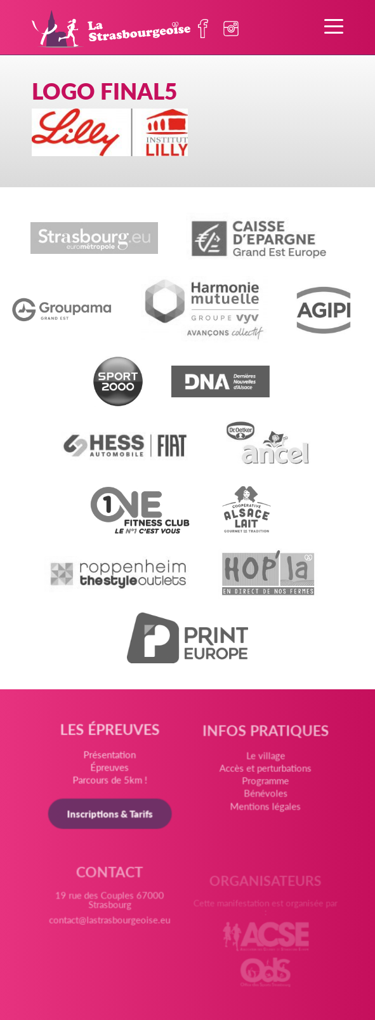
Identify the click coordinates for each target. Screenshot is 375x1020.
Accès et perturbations (264, 771)
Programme (265, 784)
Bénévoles (265, 796)
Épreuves (110, 769)
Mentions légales (264, 808)
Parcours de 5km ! (110, 781)
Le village (265, 759)
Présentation (110, 757)
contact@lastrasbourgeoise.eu (110, 924)
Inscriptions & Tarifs (110, 815)
